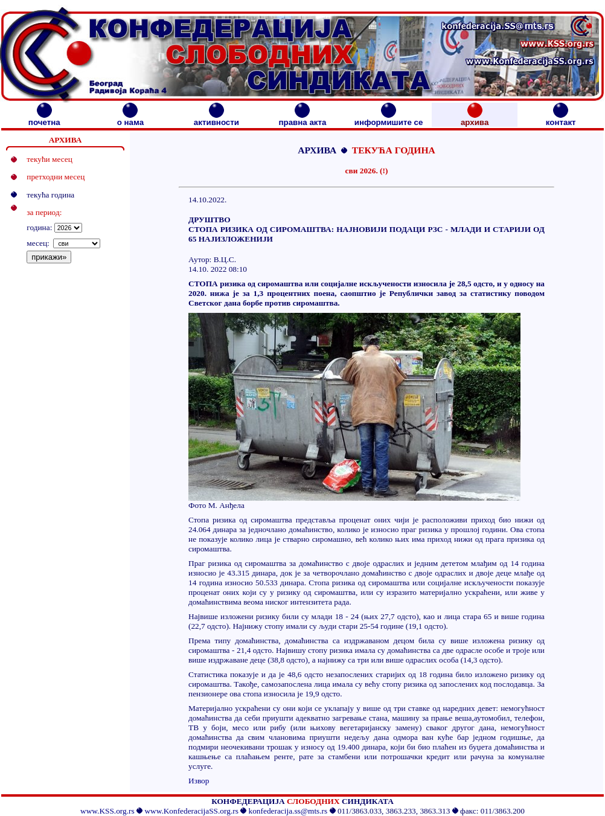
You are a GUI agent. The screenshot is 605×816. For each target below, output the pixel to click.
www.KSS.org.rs (107, 810)
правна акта (302, 119)
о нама (130, 119)
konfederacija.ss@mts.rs (288, 810)
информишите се (388, 119)
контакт (561, 119)
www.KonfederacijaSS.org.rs (191, 810)
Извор (198, 780)
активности (216, 119)
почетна (44, 119)
